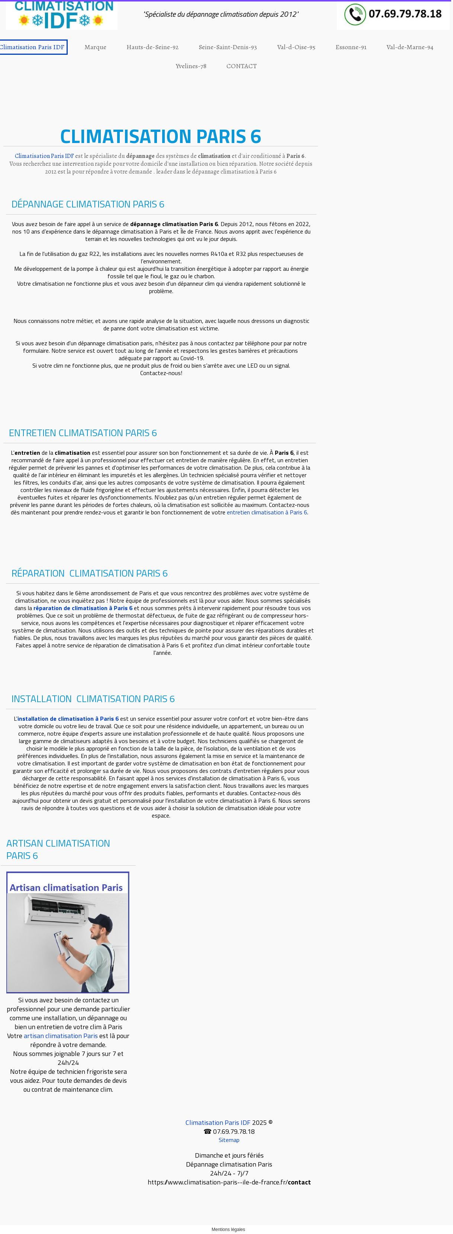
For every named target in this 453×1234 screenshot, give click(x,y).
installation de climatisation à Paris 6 (68, 718)
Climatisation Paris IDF (218, 1122)
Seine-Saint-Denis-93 (228, 46)
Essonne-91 (350, 46)
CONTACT (241, 65)
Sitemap (229, 1139)
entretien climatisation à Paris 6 (267, 512)
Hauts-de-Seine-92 (152, 46)
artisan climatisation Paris (61, 1036)
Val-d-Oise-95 (296, 46)
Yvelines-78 (191, 65)
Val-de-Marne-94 (409, 46)
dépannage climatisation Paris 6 (174, 223)
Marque (95, 46)
